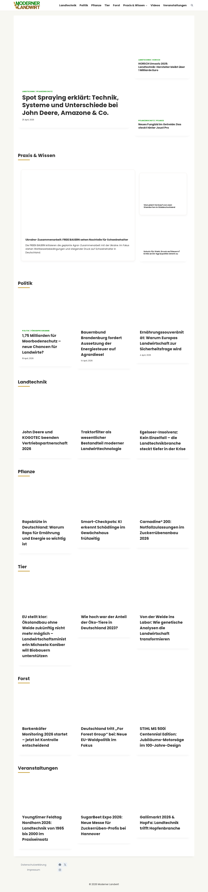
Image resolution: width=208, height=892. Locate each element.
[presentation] (74, 54)
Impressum (33, 869)
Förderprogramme (40, 330)
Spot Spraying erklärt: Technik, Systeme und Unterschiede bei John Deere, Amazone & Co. (72, 105)
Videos (155, 5)
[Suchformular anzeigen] (192, 5)
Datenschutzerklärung (33, 864)
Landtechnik (67, 5)
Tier (107, 5)
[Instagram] (60, 869)
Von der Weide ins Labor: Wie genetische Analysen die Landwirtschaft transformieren (161, 627)
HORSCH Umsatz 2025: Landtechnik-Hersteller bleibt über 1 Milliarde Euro (158, 67)
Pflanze (96, 5)
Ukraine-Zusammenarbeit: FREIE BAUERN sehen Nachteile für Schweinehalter (77, 239)
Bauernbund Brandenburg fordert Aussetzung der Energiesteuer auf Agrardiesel (101, 343)
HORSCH (156, 60)
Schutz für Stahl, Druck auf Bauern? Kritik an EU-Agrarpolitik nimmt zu (162, 252)
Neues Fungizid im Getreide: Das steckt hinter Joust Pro (160, 125)
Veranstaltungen (175, 5)
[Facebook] (60, 864)
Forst (116, 5)
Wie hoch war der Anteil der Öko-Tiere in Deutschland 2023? (104, 622)
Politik (84, 5)
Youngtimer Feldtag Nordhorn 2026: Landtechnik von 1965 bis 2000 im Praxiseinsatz (43, 828)
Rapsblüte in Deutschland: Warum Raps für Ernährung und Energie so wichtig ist (44, 532)
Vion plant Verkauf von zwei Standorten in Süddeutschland (159, 205)
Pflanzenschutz (44, 91)
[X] (65, 864)
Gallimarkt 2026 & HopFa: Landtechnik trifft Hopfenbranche (160, 822)
